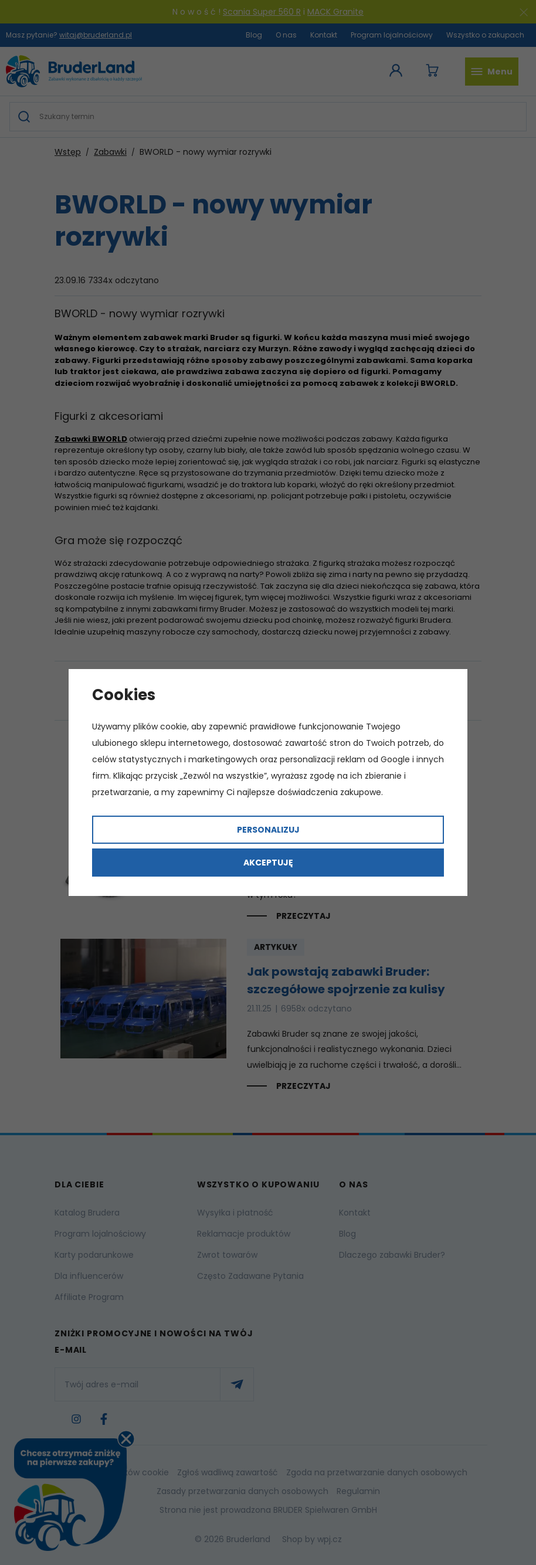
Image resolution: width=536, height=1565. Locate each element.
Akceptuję (268, 862)
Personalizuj (268, 830)
